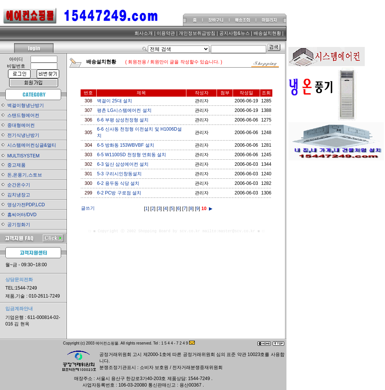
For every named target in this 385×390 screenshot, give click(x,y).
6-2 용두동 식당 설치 (118, 183)
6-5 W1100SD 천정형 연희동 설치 (131, 154)
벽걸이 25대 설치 (114, 101)
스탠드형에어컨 (23, 115)
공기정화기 (18, 224)
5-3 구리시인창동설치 (119, 173)
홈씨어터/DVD (22, 214)
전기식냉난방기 (23, 135)
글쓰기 (88, 208)
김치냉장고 (18, 194)
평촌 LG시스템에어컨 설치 (124, 110)
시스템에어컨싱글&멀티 (31, 145)
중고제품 (16, 165)
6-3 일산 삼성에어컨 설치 (123, 164)
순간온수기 (18, 185)
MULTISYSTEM (23, 156)
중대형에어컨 (21, 125)
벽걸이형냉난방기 (25, 105)
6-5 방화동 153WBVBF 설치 (125, 145)
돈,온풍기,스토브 (24, 175)
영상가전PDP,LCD (26, 204)
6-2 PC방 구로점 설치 (119, 193)
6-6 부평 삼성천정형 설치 (123, 120)
